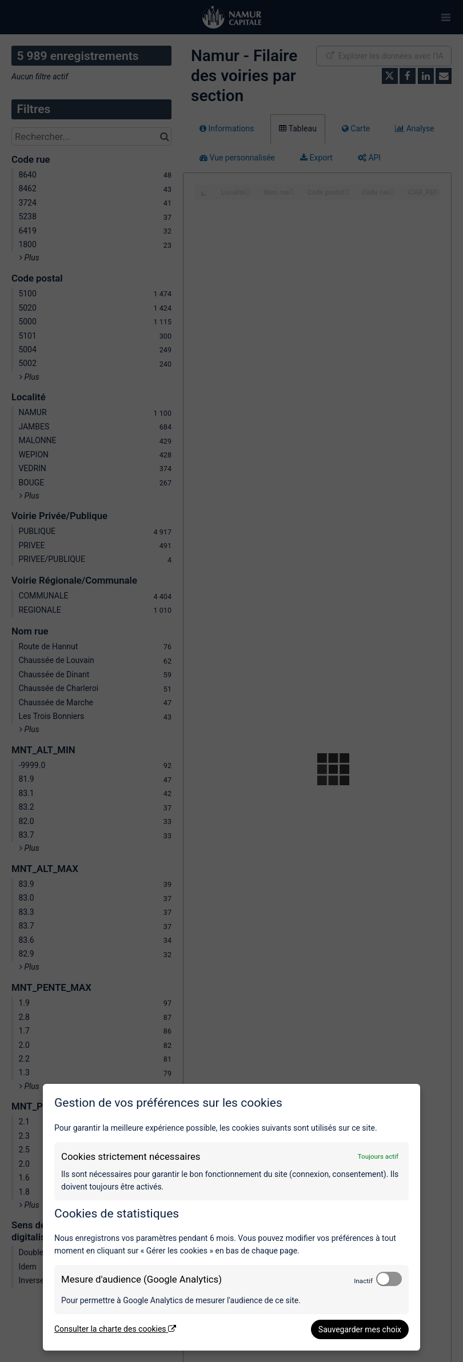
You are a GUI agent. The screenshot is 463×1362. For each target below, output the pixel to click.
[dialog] (231, 1217)
